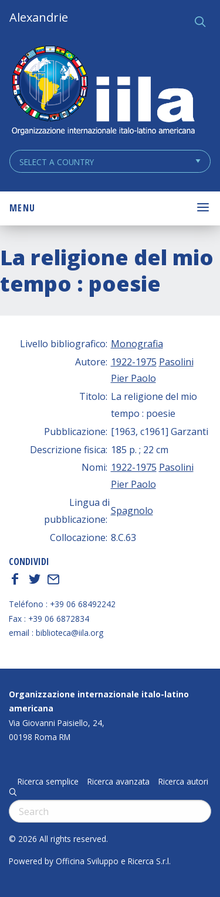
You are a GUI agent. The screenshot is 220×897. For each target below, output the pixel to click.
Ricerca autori (183, 782)
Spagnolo (132, 510)
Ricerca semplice (48, 782)
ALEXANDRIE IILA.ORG (102, 91)
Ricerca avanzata (118, 782)
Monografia (137, 343)
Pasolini (176, 361)
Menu (22, 207)
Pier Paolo (133, 378)
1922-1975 (134, 361)
